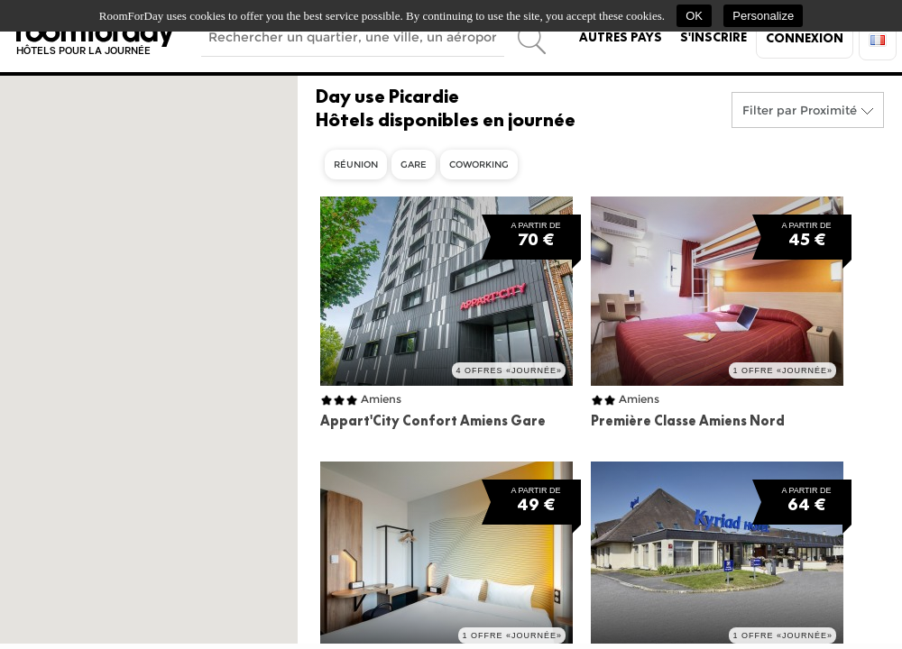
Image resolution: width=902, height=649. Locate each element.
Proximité (828, 110)
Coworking (479, 164)
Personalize (763, 16)
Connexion (804, 38)
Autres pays (620, 37)
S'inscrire (713, 37)
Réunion (356, 164)
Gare (413, 164)
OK (694, 16)
